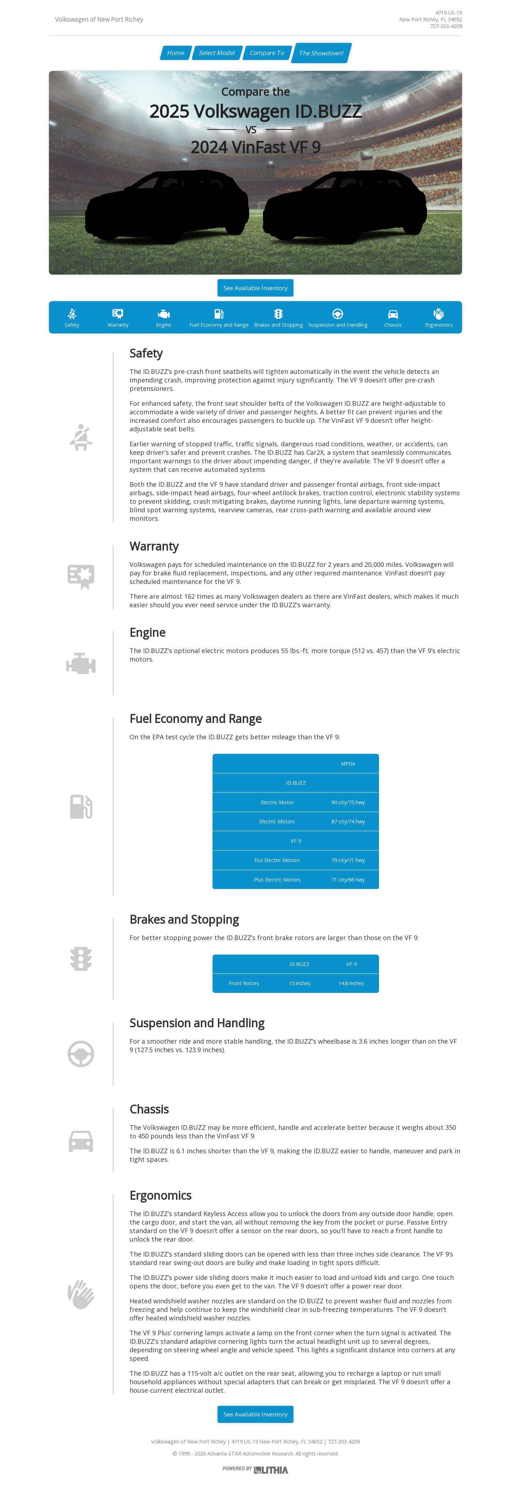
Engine (164, 320)
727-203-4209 (446, 26)
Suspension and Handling (338, 320)
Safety (72, 320)
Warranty (117, 320)
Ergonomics (439, 320)
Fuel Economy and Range (219, 320)
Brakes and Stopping (278, 320)
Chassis (393, 320)
